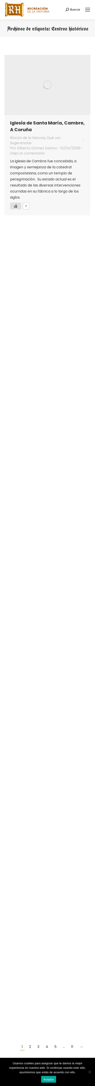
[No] (89, 1072)
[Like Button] (15, 206)
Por (33, 148)
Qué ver (54, 137)
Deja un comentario (27, 153)
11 (72, 1046)
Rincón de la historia (27, 137)
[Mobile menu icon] (88, 10)
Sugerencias (21, 143)
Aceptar (48, 1079)
